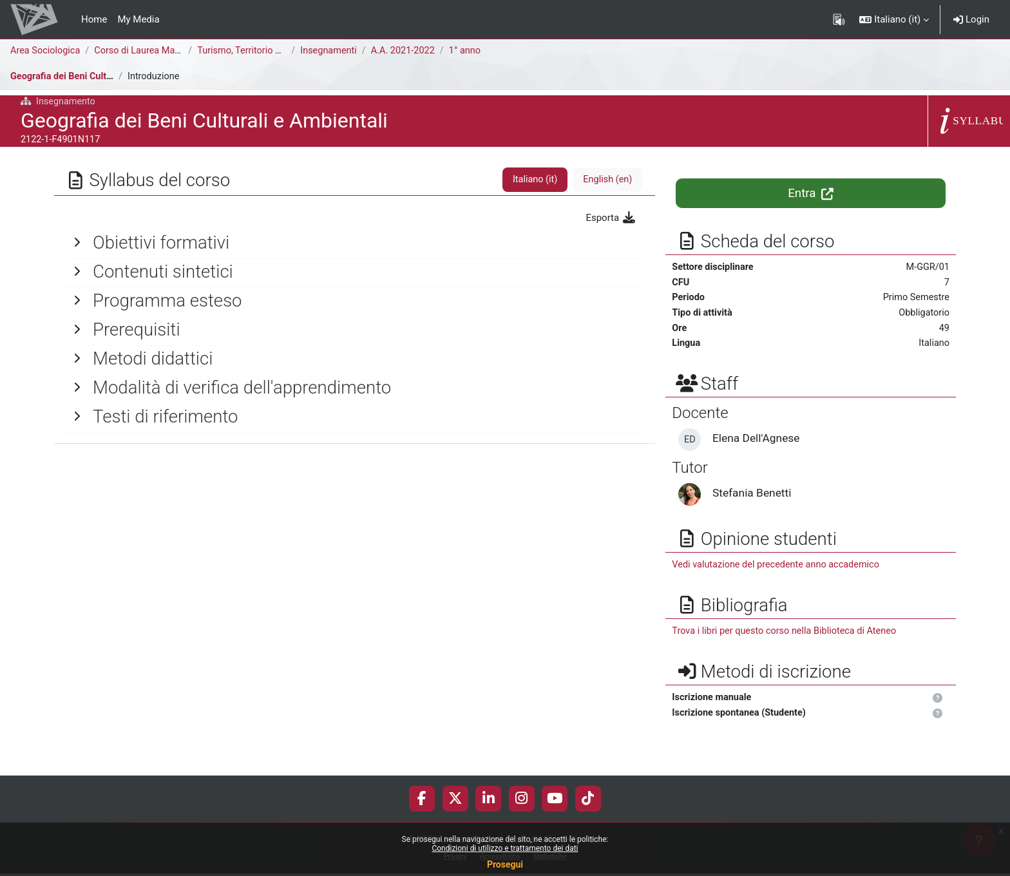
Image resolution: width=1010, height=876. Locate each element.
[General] (354, 243)
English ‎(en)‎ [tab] (606, 180)
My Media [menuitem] (138, 19)
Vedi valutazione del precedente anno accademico (779, 568)
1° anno (473, 51)
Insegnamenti (332, 51)
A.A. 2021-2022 (409, 51)
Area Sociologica (46, 51)
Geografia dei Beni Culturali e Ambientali (98, 76)
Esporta (611, 218)
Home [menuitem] (94, 19)
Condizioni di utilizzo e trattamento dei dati (505, 848)
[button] (894, 19)
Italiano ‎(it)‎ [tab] (532, 180)
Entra (811, 193)
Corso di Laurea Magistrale (155, 51)
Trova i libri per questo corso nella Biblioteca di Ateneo (788, 635)
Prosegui (505, 864)
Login (971, 19)
